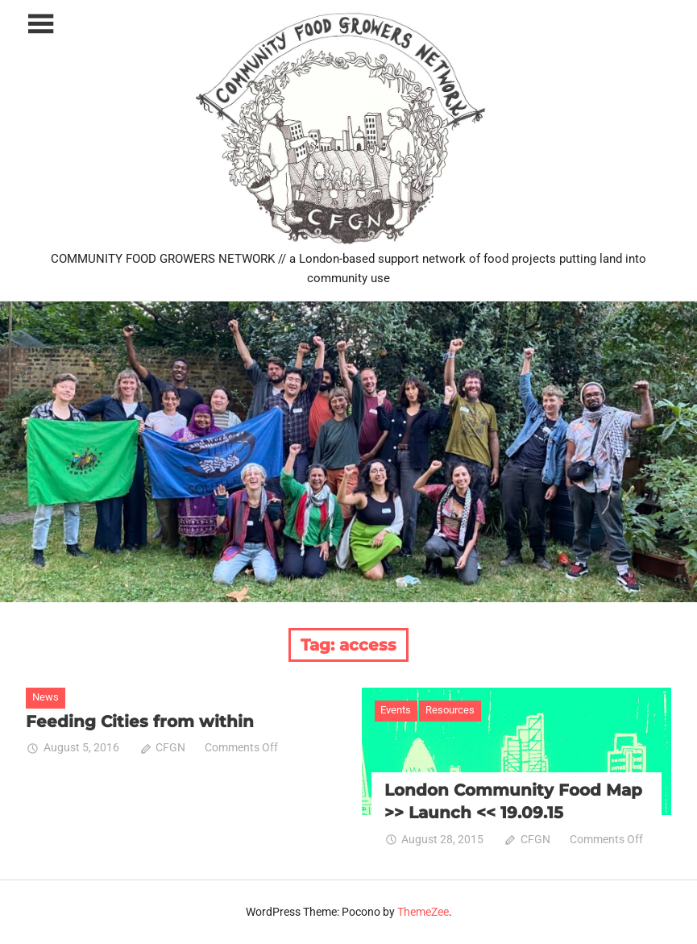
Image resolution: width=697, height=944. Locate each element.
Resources (450, 710)
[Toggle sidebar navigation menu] (40, 24)
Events (395, 710)
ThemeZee (423, 911)
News (45, 697)
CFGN (170, 747)
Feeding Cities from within (140, 721)
